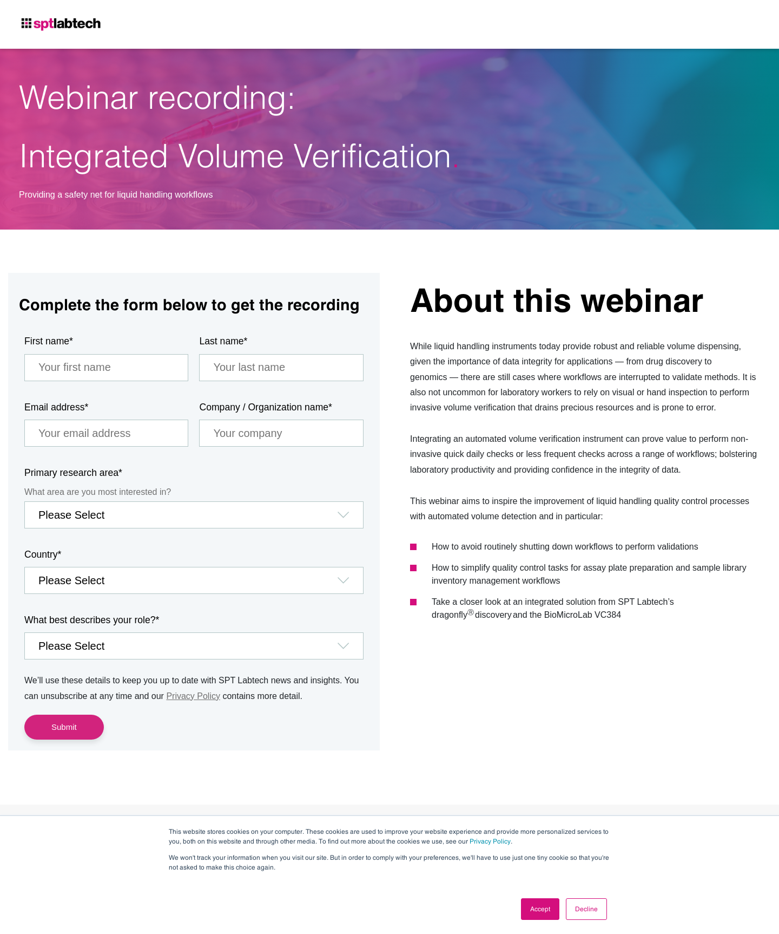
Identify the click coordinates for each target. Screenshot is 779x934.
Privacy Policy (490, 841)
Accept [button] (540, 909)
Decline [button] (586, 909)
